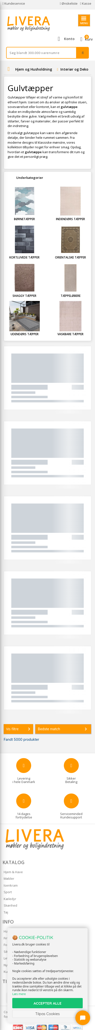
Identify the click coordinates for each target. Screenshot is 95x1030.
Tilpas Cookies (47, 1013)
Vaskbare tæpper (70, 334)
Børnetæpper (24, 219)
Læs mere (19, 994)
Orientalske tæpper (70, 257)
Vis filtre (19, 729)
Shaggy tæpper (24, 296)
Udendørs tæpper (25, 334)
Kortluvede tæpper (24, 257)
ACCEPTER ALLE (47, 1003)
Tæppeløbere (71, 296)
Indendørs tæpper (70, 219)
